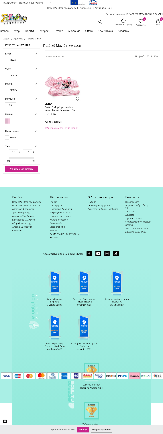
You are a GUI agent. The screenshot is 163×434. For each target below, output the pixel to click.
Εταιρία (53, 202)
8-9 (10, 105)
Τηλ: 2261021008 (133, 218)
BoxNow (54, 237)
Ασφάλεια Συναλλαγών (23, 216)
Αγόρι (17, 31)
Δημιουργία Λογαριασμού (100, 205)
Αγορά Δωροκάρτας (22, 227)
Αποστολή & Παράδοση (23, 209)
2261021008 (37, 3)
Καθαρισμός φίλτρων (21, 169)
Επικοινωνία (85, 8)
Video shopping (57, 227)
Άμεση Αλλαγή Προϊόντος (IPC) (65, 234)
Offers (89, 31)
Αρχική (6, 38)
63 (148, 56)
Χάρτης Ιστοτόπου (59, 220)
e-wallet (53, 230)
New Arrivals (105, 31)
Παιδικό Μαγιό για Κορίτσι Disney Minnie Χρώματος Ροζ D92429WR (60, 109)
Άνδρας (44, 31)
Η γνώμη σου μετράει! (60, 216)
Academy (123, 31)
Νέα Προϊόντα (55, 56)
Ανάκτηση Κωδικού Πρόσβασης (103, 209)
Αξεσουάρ (74, 31)
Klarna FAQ (17, 230)
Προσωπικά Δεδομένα (61, 209)
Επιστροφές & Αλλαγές (23, 220)
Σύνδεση (92, 202)
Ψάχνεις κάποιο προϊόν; (61, 212)
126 (156, 56)
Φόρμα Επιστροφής (21, 223)
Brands (4, 31)
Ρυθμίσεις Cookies (101, 429)
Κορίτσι (30, 31)
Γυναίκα (58, 31)
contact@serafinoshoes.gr (138, 222)
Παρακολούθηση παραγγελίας (61, 8)
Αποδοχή (83, 429)
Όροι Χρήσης (56, 205)
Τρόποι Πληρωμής (21, 212)
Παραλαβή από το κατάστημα (26, 205)
